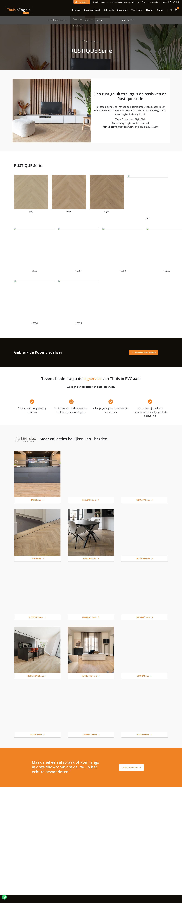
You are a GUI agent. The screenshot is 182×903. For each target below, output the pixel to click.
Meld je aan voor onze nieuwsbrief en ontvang (116, 2)
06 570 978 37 (81, 2)
